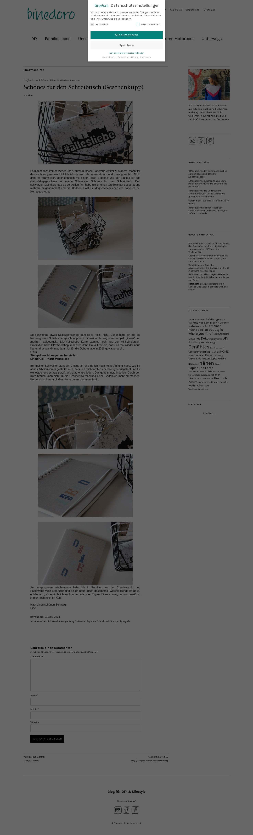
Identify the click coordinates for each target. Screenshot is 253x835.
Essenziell (99, 23)
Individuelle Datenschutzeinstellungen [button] (126, 52)
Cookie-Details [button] (109, 56)
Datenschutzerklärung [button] (128, 56)
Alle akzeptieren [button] (126, 34)
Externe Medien (148, 23)
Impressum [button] (145, 56)
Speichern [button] (126, 44)
